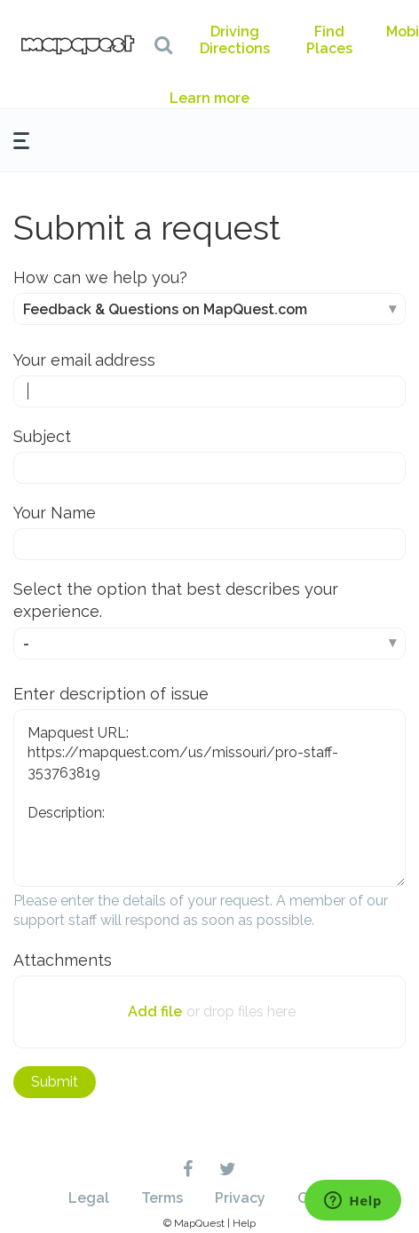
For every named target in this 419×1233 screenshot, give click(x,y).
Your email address (84, 360)
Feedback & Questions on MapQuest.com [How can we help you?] (165, 309)
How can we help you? (100, 277)
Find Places (329, 40)
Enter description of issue (111, 693)
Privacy (240, 1198)
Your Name (54, 512)
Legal (88, 1198)
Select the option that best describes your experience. (175, 600)
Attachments (62, 960)
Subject (42, 436)
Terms (162, 1198)
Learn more (209, 98)
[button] (164, 44)
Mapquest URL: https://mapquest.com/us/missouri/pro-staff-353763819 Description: (209, 798)
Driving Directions (235, 40)
